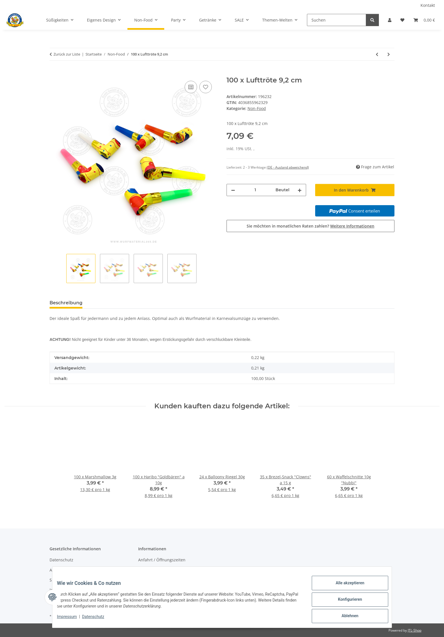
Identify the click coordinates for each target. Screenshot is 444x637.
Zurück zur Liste (67, 54)
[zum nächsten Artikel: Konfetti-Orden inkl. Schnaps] (388, 54)
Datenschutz (98, 619)
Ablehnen (345, 617)
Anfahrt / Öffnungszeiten (161, 559)
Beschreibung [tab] (66, 302)
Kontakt (427, 5)
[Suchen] (336, 20)
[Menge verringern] (233, 190)
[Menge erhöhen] (299, 190)
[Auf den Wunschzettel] (205, 87)
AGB (53, 570)
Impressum (71, 619)
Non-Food (256, 108)
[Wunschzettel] (402, 20)
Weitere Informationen (352, 226)
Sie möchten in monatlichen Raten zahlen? (310, 226)
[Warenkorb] (424, 20)
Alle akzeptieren (345, 587)
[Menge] (255, 190)
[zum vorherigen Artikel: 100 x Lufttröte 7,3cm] (377, 54)
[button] (389, 20)
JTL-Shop (414, 630)
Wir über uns (150, 570)
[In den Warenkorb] (54, 73)
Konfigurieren (345, 602)
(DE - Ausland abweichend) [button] (288, 167)
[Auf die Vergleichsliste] (191, 87)
